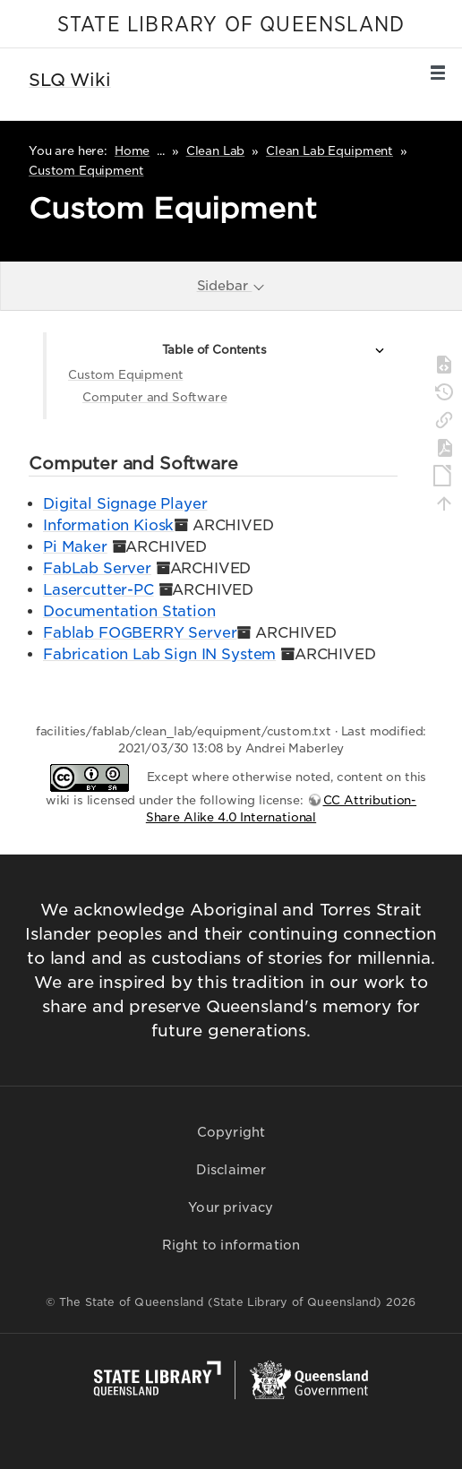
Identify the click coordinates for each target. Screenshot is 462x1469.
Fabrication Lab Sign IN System (159, 654)
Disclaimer (231, 1170)
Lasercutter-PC (98, 589)
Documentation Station (129, 611)
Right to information (231, 1245)
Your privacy (230, 1207)
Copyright (231, 1132)
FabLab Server (97, 568)
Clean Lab (215, 151)
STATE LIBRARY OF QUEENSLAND (231, 25)
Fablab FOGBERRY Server (139, 632)
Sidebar (232, 285)
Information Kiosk (108, 525)
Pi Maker (75, 546)
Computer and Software (154, 397)
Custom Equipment (86, 170)
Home (132, 151)
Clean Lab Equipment (329, 151)
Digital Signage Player (125, 503)
